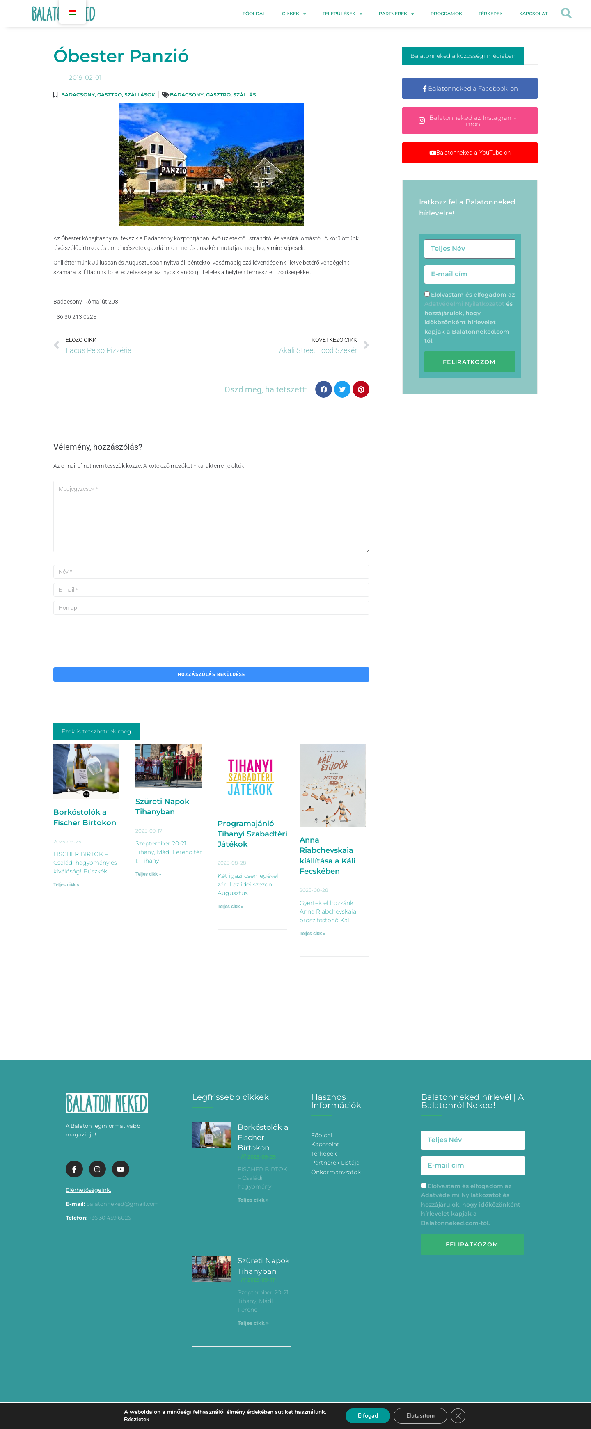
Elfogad (368, 1416)
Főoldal (254, 13)
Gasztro (109, 95)
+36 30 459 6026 (110, 1217)
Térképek (491, 13)
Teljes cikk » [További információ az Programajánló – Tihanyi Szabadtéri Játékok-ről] (230, 906)
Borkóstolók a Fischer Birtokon (263, 1137)
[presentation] (115, 635)
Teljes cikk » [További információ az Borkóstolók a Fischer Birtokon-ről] (66, 885)
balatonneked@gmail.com (122, 1203)
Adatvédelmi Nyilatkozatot (464, 303)
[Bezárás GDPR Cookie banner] (458, 1415)
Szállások (139, 95)
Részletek (136, 1419)
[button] (566, 14)
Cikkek (294, 13)
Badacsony (78, 95)
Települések (342, 13)
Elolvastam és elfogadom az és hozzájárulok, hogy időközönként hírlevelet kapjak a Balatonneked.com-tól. (470, 1204)
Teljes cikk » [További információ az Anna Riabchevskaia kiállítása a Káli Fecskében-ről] (312, 934)
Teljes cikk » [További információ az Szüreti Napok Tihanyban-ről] (148, 874)
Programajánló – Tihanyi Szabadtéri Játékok (252, 834)
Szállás (244, 95)
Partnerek (396, 13)
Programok (446, 13)
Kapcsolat (533, 13)
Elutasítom (420, 1416)
